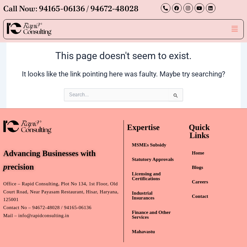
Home (198, 152)
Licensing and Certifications (146, 176)
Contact (200, 196)
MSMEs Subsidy (149, 144)
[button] (234, 29)
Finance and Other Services (151, 215)
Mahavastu (143, 231)
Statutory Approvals (153, 159)
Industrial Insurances (143, 195)
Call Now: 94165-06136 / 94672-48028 (71, 8)
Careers (200, 181)
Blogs (197, 167)
